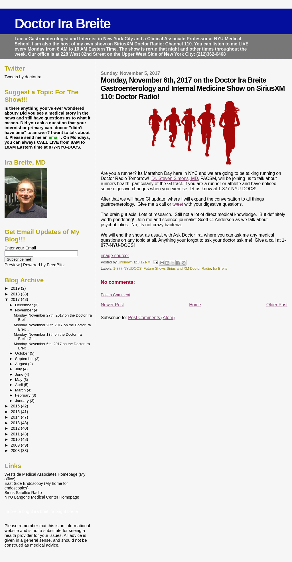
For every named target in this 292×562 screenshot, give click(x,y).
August (21, 364)
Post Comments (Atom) (151, 317)
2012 (16, 428)
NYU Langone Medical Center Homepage (42, 497)
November (24, 310)
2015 (16, 411)
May (19, 379)
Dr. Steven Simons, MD (174, 178)
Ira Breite (220, 269)
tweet (178, 204)
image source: (115, 255)
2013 (16, 423)
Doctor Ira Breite (62, 23)
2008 (16, 450)
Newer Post (112, 304)
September (25, 359)
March (21, 390)
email (55, 137)
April (19, 385)
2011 (16, 434)
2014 (16, 417)
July (19, 369)
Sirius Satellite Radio (23, 492)
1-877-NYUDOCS (127, 269)
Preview (12, 264)
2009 (16, 445)
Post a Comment (115, 295)
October (22, 353)
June (20, 374)
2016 (16, 406)
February (23, 395)
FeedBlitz (55, 264)
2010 (16, 439)
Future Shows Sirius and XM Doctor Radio (177, 269)
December (24, 305)
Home (195, 304)
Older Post (276, 304)
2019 (16, 288)
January (22, 401)
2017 (16, 299)
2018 (16, 294)
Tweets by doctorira (23, 76)
